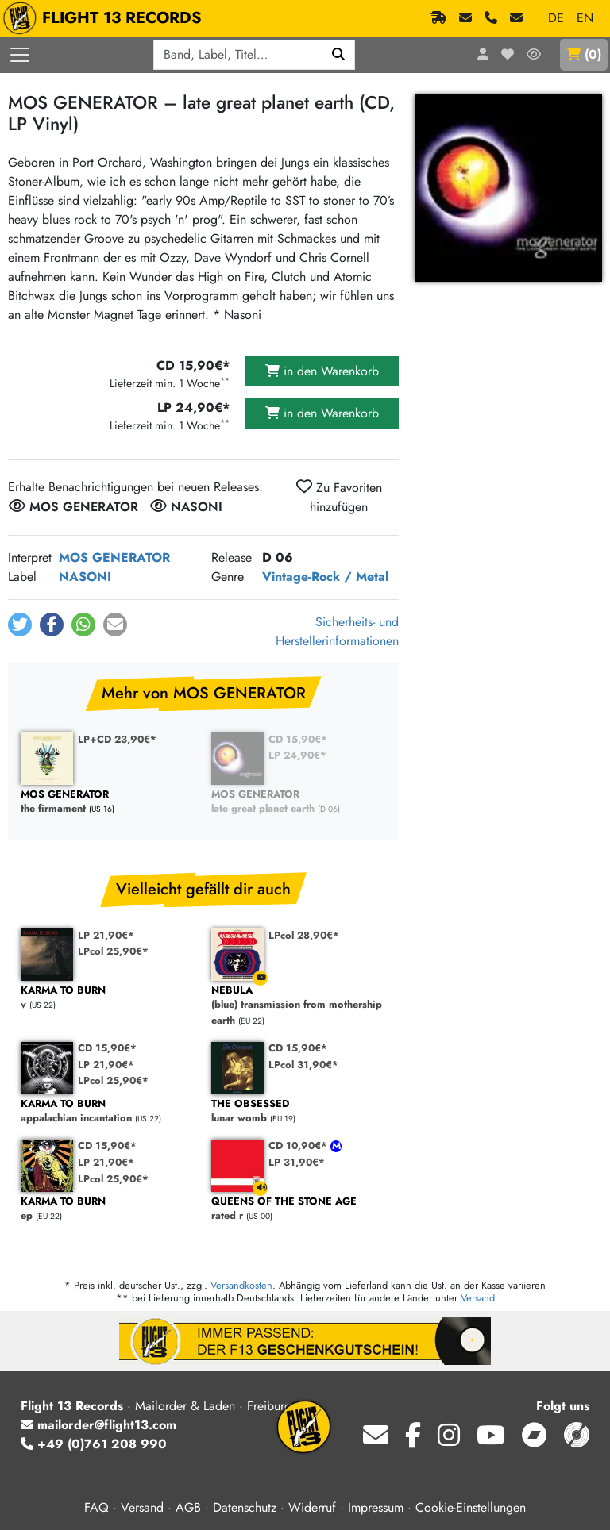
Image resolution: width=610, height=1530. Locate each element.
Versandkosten (241, 1285)
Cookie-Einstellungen (470, 1507)
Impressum (375, 1507)
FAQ (96, 1507)
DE (556, 18)
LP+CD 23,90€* (117, 739)
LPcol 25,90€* (113, 951)
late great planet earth (298, 802)
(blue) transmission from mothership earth (298, 1005)
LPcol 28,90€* (303, 935)
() (583, 54)
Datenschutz (244, 1507)
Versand (478, 1297)
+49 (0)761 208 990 (94, 1444)
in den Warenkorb (322, 371)
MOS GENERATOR (114, 557)
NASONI (85, 576)
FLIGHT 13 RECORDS (106, 18)
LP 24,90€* (297, 755)
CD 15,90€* (297, 739)
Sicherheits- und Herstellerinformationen (337, 631)
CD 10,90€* (299, 1145)
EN (585, 18)
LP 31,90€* (296, 1162)
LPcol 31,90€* (303, 1064)
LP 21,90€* (106, 935)
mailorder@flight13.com (98, 1425)
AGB (188, 1507)
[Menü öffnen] (19, 55)
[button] (20, 624)
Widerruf (312, 1507)
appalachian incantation (108, 1111)
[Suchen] (338, 55)
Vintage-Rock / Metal (325, 576)
